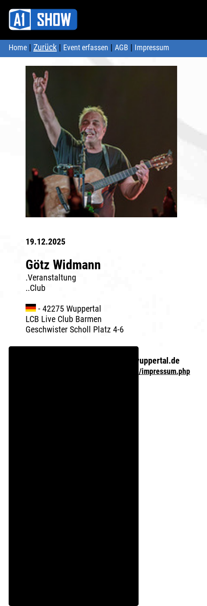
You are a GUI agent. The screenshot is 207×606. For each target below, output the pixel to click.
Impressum (152, 47)
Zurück (45, 47)
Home (18, 47)
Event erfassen (85, 47)
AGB (121, 47)
